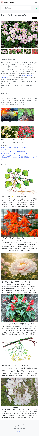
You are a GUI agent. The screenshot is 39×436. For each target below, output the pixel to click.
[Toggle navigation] (36, 2)
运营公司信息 (19, 431)
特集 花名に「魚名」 (6, 149)
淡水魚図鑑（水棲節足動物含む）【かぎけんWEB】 (14, 153)
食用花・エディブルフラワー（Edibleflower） (13, 151)
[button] (4, 52)
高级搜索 (35, 11)
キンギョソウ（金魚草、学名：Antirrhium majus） (14, 147)
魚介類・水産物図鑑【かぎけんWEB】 (11, 155)
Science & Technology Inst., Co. (19, 426)
